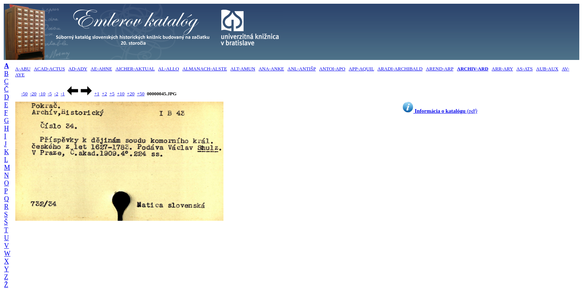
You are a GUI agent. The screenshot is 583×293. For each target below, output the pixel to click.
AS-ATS (524, 68)
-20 (33, 93)
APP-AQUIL (361, 68)
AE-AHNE (101, 68)
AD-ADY (77, 68)
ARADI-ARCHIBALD (399, 68)
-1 (63, 93)
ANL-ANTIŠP (301, 68)
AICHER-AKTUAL (135, 68)
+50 (140, 93)
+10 (121, 93)
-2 (56, 93)
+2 (104, 93)
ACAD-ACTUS (49, 68)
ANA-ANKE (271, 68)
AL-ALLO (168, 68)
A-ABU (22, 68)
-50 (24, 93)
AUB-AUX (547, 68)
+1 (96, 93)
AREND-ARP (439, 68)
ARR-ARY (502, 68)
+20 (130, 93)
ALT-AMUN (242, 68)
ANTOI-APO (332, 68)
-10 (42, 93)
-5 (50, 93)
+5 (112, 93)
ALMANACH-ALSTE (204, 68)
